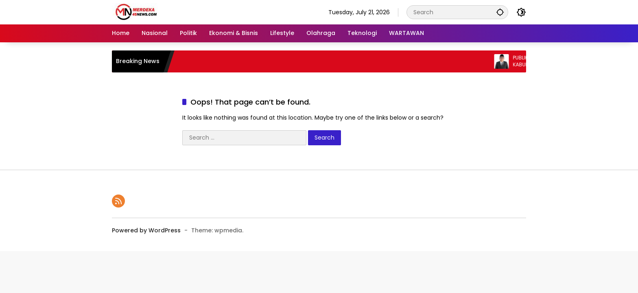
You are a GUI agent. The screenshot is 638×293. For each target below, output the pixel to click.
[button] (500, 12)
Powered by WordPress (146, 230)
